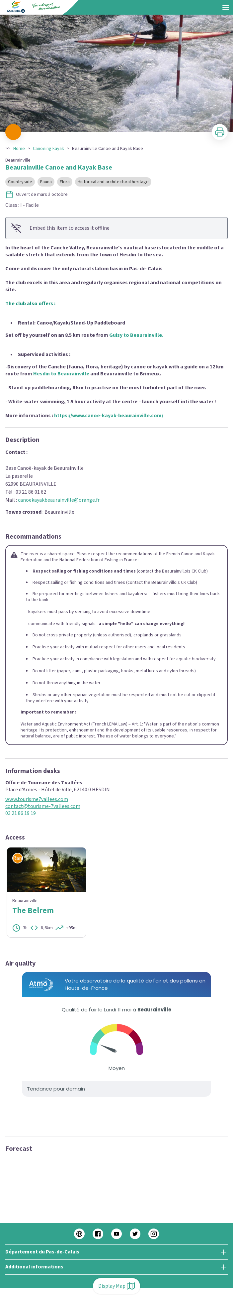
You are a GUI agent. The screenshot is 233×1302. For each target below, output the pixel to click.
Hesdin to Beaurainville (61, 373)
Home (19, 148)
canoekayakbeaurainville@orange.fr (59, 500)
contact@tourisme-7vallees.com (42, 806)
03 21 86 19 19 (20, 813)
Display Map (116, 1286)
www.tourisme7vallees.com (36, 799)
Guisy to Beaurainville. (136, 335)
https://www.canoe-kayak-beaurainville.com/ (108, 415)
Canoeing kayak (48, 148)
